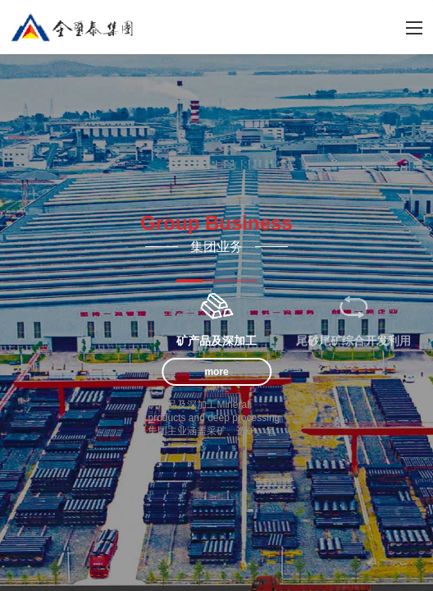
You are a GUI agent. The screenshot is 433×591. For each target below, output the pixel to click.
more (216, 372)
